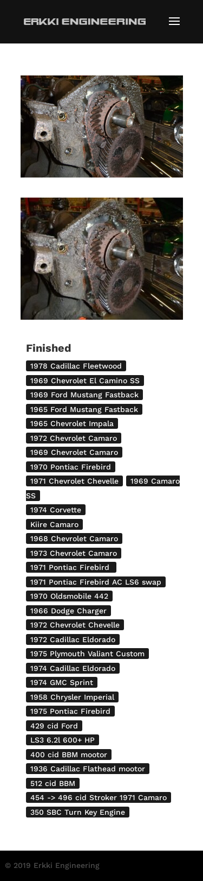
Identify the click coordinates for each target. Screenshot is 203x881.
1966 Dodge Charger (68, 610)
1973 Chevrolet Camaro (73, 553)
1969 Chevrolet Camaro (74, 452)
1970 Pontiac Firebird (70, 466)
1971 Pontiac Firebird (71, 567)
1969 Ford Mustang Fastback (84, 394)
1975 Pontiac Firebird (70, 711)
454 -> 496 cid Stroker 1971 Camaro (98, 797)
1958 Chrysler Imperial (72, 697)
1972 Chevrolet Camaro (73, 438)
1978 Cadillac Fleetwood (76, 366)
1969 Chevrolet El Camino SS (85, 380)
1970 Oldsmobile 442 (69, 596)
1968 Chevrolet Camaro (74, 538)
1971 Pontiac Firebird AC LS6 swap (95, 582)
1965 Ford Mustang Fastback (84, 409)
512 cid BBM (52, 783)
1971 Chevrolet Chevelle (74, 481)
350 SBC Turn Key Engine (77, 812)
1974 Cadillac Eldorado (72, 668)
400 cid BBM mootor (68, 754)
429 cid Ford (54, 725)
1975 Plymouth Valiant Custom (87, 653)
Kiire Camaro (54, 524)
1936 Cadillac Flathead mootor (87, 768)
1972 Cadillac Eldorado (72, 639)
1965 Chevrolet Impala (72, 423)
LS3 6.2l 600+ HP (62, 740)
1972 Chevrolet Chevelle (75, 624)
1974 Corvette (55, 509)
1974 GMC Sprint (61, 682)
